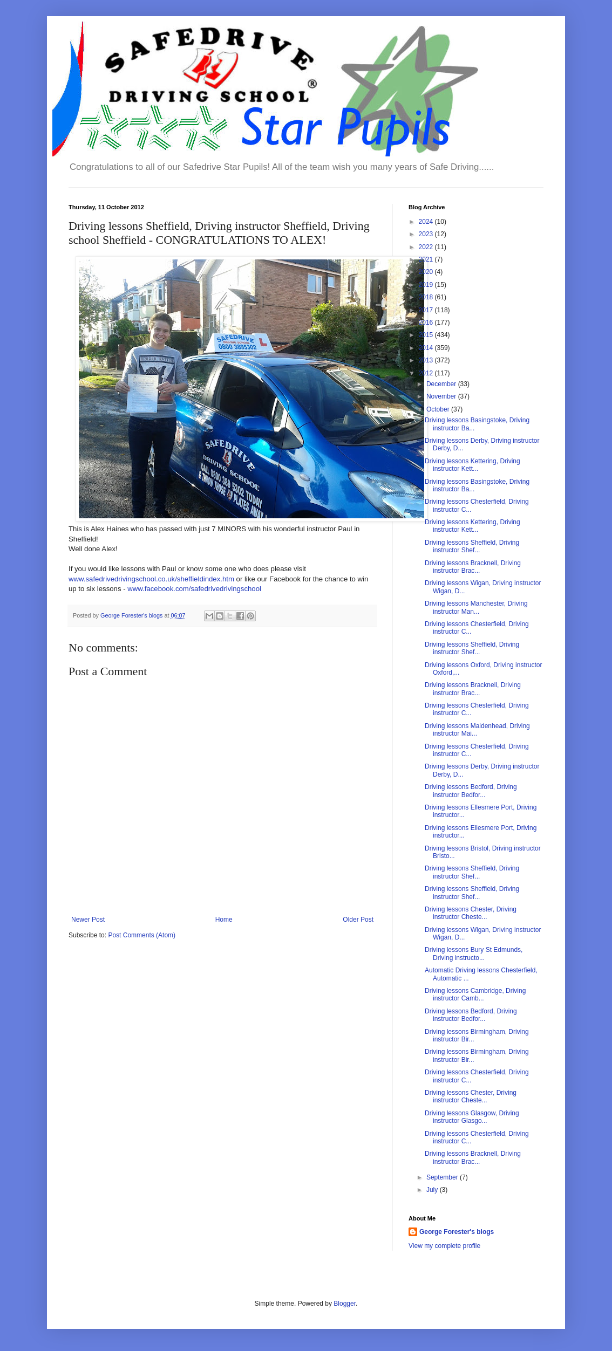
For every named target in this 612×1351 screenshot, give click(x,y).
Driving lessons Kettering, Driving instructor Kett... (472, 464)
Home (224, 919)
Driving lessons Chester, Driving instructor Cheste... (470, 913)
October (438, 409)
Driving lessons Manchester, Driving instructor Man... (476, 607)
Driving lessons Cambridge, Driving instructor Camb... (475, 994)
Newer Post (88, 919)
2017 (427, 310)
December (442, 384)
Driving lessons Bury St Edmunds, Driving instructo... (473, 953)
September (443, 1177)
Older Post (358, 919)
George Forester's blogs (456, 1232)
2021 (427, 259)
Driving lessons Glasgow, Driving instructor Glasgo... (472, 1116)
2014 (427, 348)
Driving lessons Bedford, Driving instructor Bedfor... (471, 790)
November (442, 396)
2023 (427, 234)
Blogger (345, 1303)
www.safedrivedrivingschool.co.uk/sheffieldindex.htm (151, 579)
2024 (427, 221)
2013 (427, 360)
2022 (427, 247)
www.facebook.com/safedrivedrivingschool (194, 589)
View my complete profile (444, 1246)
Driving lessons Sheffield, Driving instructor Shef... (472, 546)
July (433, 1190)
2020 (427, 272)
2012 (427, 373)
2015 (427, 335)
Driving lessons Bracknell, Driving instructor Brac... (473, 566)
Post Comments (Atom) (141, 935)
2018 (427, 297)
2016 (427, 322)
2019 (427, 285)
